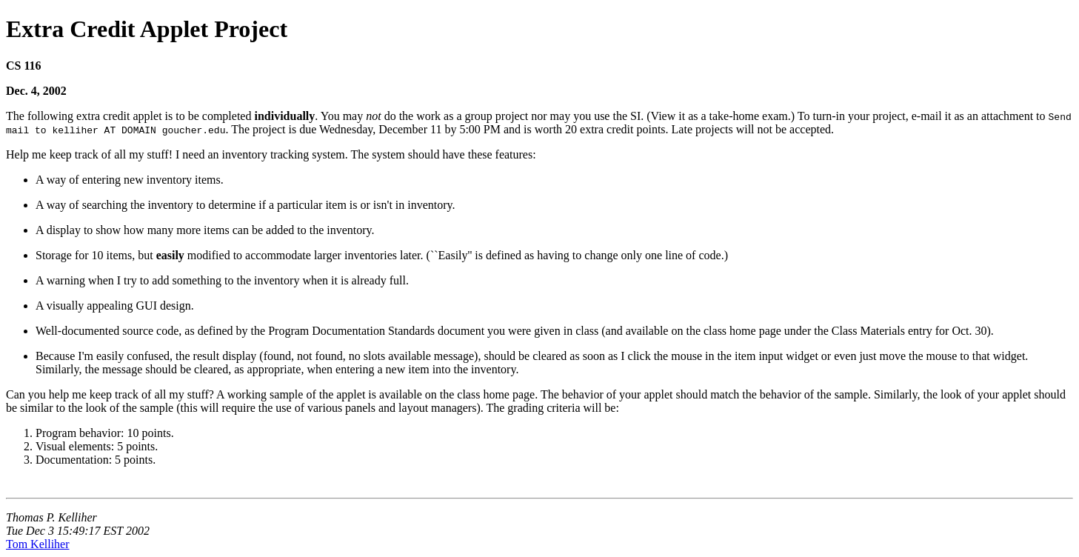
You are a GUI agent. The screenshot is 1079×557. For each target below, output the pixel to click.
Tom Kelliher (38, 544)
